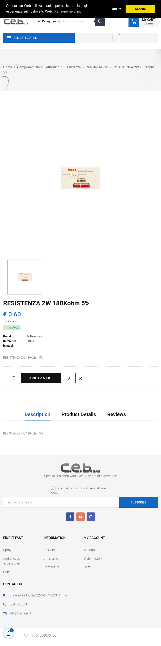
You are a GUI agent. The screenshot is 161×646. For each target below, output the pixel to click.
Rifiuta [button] (116, 9)
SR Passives (34, 336)
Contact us (51, 567)
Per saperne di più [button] (68, 11)
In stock (8, 345)
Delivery (49, 550)
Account (90, 550)
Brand (7, 336)
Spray (7, 550)
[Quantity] (10, 378)
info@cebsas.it (20, 613)
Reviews (116, 414)
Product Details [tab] (78, 414)
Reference (10, 341)
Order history (93, 559)
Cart (87, 567)
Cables (8, 572)
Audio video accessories (12, 561)
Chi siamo (50, 559)
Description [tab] (37, 414)
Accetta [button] (140, 9)
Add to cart (40, 378)
